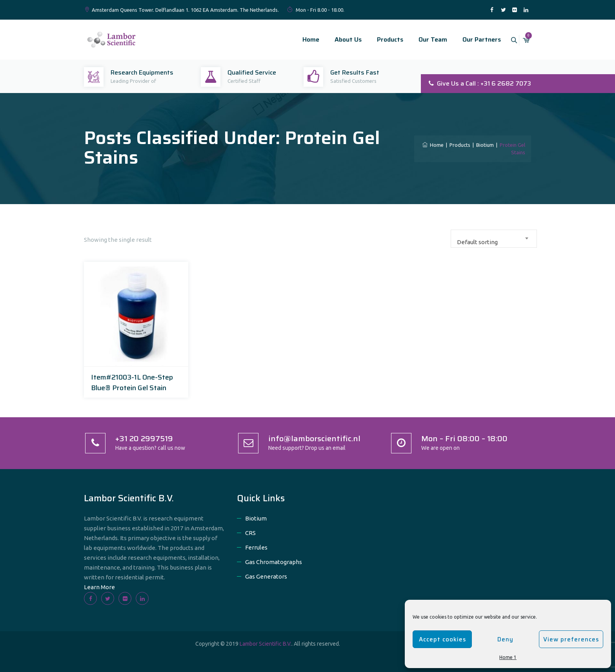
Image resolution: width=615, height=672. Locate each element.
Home (301, 39)
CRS (250, 533)
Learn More (99, 587)
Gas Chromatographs (273, 562)
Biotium (256, 518)
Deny (505, 639)
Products (381, 39)
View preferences (571, 639)
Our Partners (472, 39)
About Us (339, 39)
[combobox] (494, 239)
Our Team (423, 39)
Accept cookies (442, 639)
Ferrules (256, 547)
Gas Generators (266, 576)
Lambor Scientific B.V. (265, 644)
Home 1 (508, 657)
